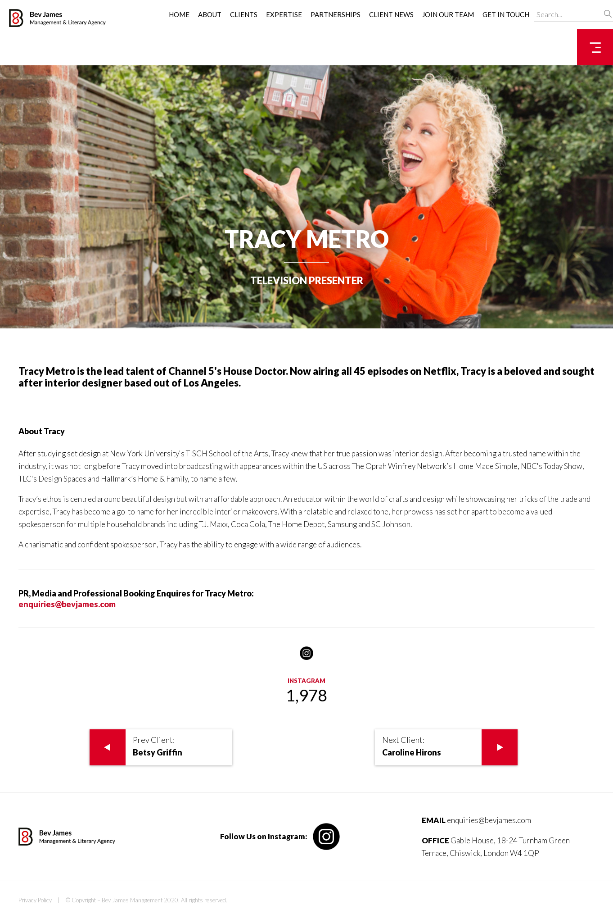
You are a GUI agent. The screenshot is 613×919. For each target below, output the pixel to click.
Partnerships (336, 14)
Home (179, 14)
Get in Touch (505, 14)
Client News (391, 14)
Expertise (284, 14)
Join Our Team (448, 14)
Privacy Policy (35, 900)
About (209, 14)
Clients (243, 14)
